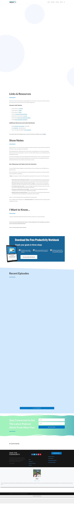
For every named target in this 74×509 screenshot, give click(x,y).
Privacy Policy (50, 458)
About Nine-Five (51, 456)
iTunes (44, 134)
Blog (30, 459)
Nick (37, 478)
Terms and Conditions (52, 460)
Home (49, 2)
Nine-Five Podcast (32, 463)
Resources (31, 461)
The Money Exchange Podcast (21, 114)
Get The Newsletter (52, 462)
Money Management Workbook (21, 119)
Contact (57, 2)
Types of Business (27, 129)
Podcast (53, 2)
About (61, 2)
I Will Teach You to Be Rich (19, 126)
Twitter (20, 110)
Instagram (21, 108)
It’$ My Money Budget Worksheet (24, 117)
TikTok (20, 112)
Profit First (16, 128)
